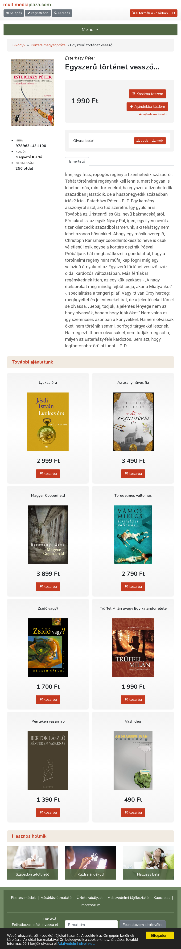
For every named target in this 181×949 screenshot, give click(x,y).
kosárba (48, 473)
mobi (158, 140)
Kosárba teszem (147, 93)
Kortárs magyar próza (48, 45)
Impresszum (90, 905)
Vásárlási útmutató (56, 897)
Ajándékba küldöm (147, 106)
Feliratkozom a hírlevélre (143, 924)
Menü (90, 29)
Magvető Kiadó (29, 157)
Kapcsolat (162, 897)
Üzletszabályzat (90, 897)
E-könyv (18, 45)
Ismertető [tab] (77, 161)
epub (142, 140)
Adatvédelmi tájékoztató (128, 897)
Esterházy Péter (80, 58)
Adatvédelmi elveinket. (76, 943)
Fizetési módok (23, 897)
